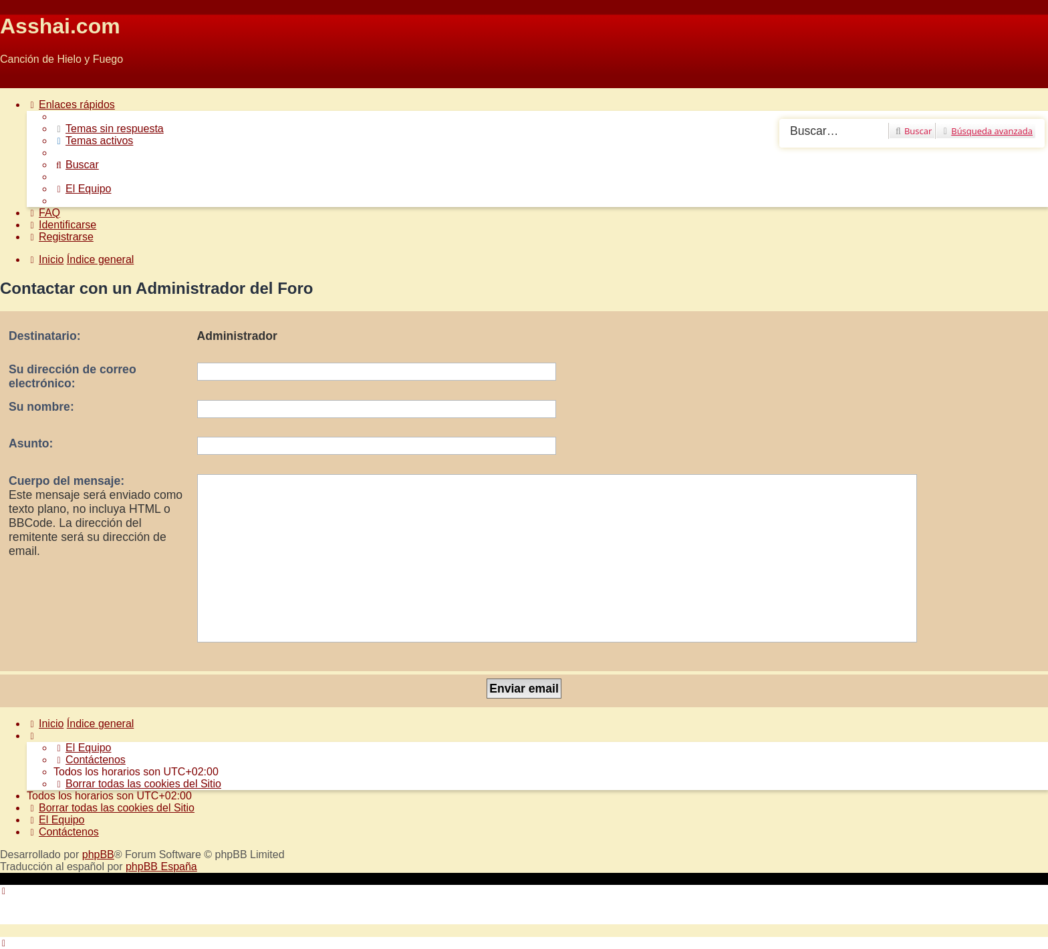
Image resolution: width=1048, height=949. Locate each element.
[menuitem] (108, 128)
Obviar (15, 81)
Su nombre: (41, 406)
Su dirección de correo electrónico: (72, 376)
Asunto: (31, 443)
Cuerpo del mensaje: (66, 481)
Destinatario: (45, 336)
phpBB (98, 854)
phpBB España (161, 866)
